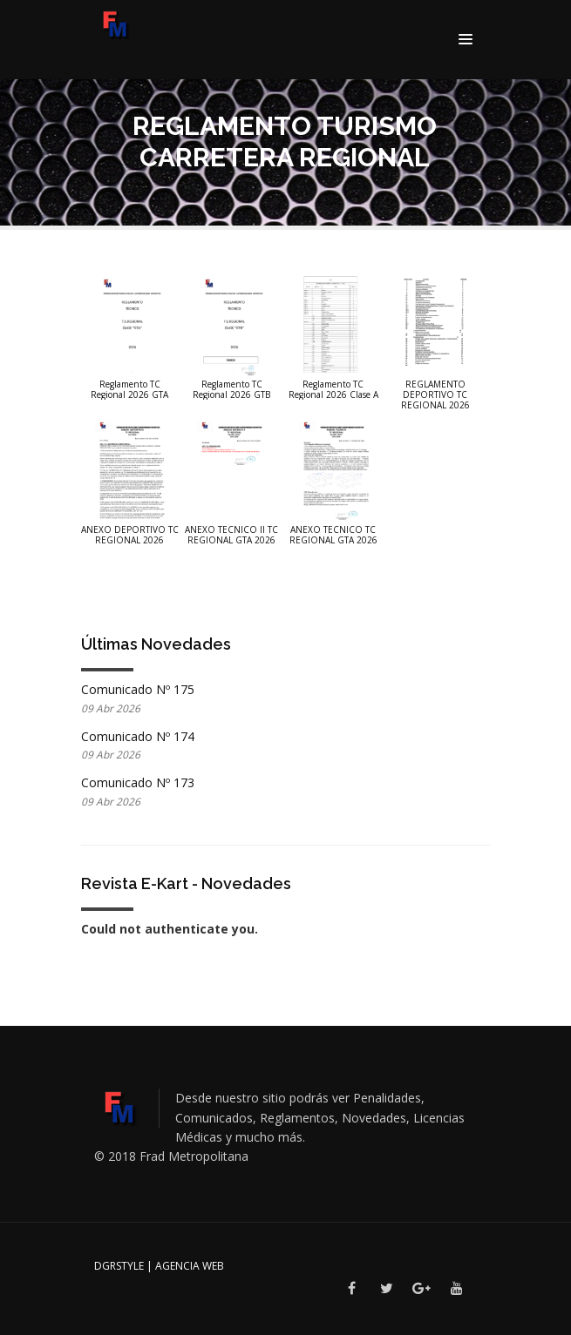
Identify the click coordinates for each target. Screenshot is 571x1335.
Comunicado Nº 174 (137, 736)
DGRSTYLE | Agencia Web (159, 1265)
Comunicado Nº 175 (137, 689)
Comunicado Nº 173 (137, 782)
